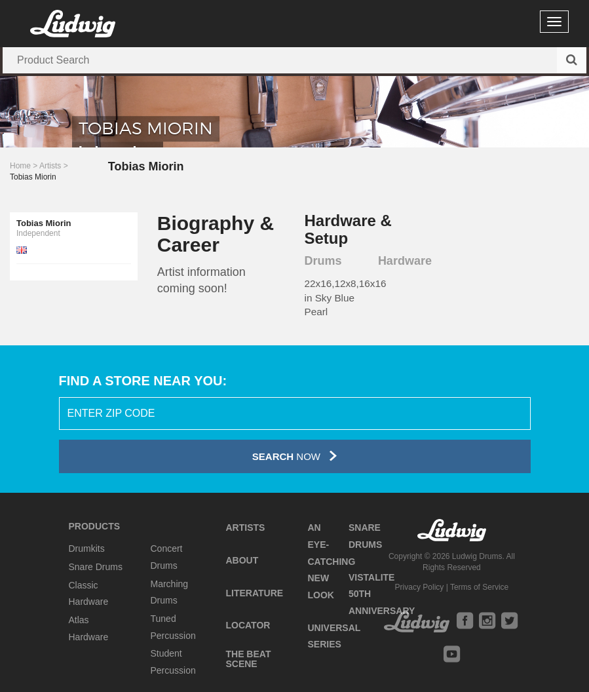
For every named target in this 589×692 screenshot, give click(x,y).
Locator (247, 625)
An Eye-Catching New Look (331, 561)
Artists (50, 165)
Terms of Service (479, 587)
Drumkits (87, 548)
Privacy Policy (419, 587)
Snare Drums (96, 567)
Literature (254, 593)
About (241, 560)
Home (20, 165)
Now (294, 455)
